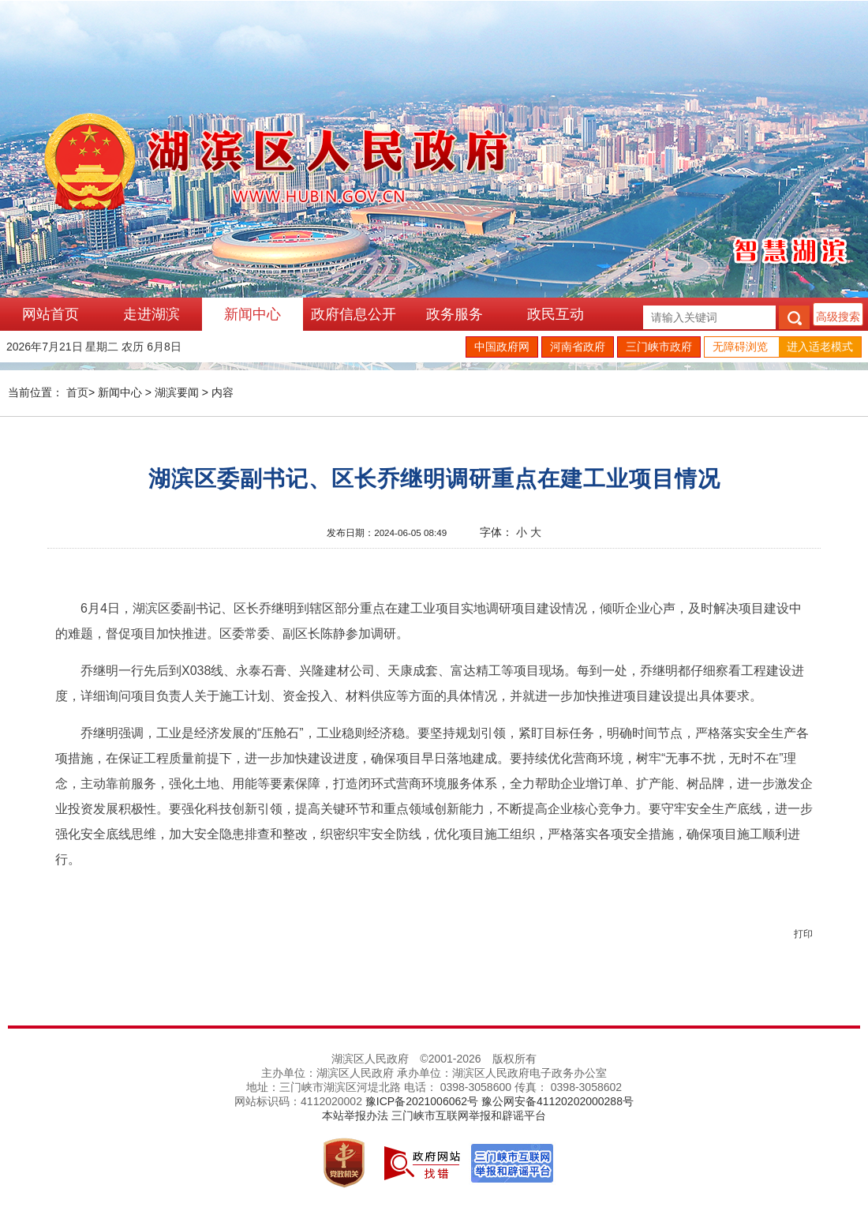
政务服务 (454, 314)
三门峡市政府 (659, 346)
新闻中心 (252, 314)
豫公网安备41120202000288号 (557, 1101)
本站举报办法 (355, 1115)
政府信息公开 (353, 314)
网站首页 (50, 314)
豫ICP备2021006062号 (421, 1101)
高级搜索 (838, 316)
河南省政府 (577, 346)
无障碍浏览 (740, 346)
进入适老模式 (820, 346)
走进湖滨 (151, 314)
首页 (77, 392)
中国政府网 (501, 346)
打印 (803, 933)
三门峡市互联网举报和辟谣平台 (468, 1115)
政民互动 (555, 314)
